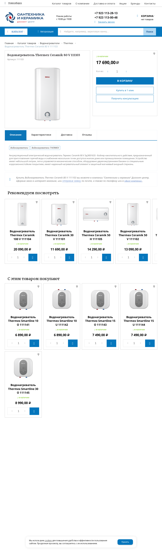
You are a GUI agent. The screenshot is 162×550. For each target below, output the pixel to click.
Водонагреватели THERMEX (45, 147)
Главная (9, 43)
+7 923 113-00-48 (106, 17)
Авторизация (46, 31)
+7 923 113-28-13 (106, 13)
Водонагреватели (50, 43)
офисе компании (133, 180)
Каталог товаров (27, 43)
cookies (48, 540)
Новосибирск (15, 3)
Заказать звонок (106, 22)
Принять (125, 542)
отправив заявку (71, 180)
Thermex (68, 43)
